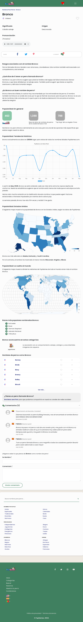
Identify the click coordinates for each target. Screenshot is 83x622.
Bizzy (17, 370)
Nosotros (9, 586)
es (8, 598)
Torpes (45, 531)
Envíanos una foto (11, 399)
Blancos (7, 540)
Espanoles (46, 545)
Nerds (44, 514)
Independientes (10, 525)
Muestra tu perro (12, 588)
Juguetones (9, 527)
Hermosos (8, 518)
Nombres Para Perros (8, 10)
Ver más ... (41, 390)
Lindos (7, 509)
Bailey (17, 379)
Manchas (8, 547)
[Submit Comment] (12, 485)
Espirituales (8, 511)
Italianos (45, 547)
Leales (45, 534)
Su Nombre (7, 457)
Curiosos (45, 529)
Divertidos (8, 516)
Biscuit (17, 384)
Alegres (45, 525)
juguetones (11, 346)
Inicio (8, 578)
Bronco (18, 10)
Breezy (17, 375)
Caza (44, 518)
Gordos (7, 549)
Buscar (8, 583)
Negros (7, 542)
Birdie (17, 365)
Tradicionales (9, 514)
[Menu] (75, 3)
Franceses (46, 549)
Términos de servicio (49, 613)
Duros (45, 527)
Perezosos (8, 534)
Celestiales (46, 511)
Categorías (10, 580)
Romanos (46, 542)
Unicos (45, 509)
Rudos (45, 516)
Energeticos (8, 531)
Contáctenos (11, 591)
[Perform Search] (78, 499)
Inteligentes (8, 529)
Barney (18, 360)
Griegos (45, 540)
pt (8, 601)
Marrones (8, 545)
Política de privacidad (34, 613)
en (8, 595)
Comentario (7, 466)
